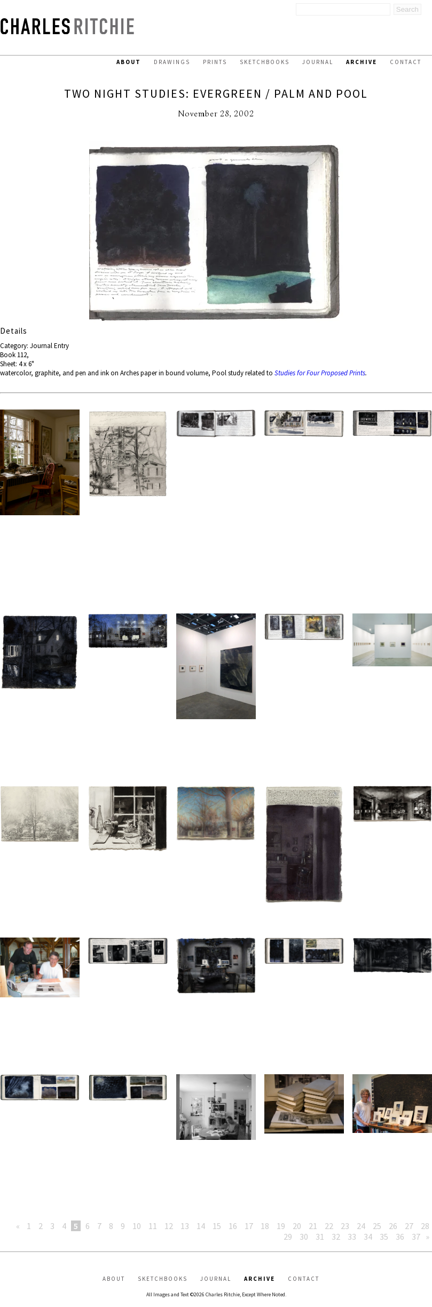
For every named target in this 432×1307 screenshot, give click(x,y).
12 (168, 1226)
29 (288, 1236)
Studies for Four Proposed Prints (319, 372)
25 (377, 1226)
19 (281, 1226)
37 (416, 1236)
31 (320, 1236)
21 (313, 1226)
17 (249, 1226)
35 (384, 1236)
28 (425, 1226)
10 (136, 1226)
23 (345, 1226)
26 (393, 1226)
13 (184, 1226)
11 (152, 1226)
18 (265, 1226)
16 (233, 1226)
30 (304, 1236)
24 (361, 1226)
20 (297, 1226)
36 (400, 1236)
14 (201, 1226)
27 (409, 1226)
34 (368, 1236)
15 (217, 1226)
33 (352, 1236)
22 (329, 1226)
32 (336, 1236)
